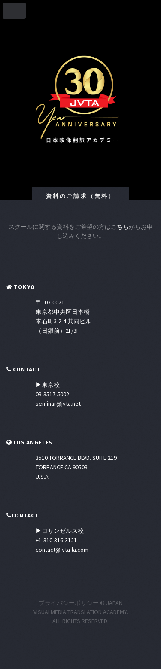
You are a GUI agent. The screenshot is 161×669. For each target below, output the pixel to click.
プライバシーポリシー (69, 603)
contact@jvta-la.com (62, 549)
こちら (120, 227)
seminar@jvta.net (58, 403)
